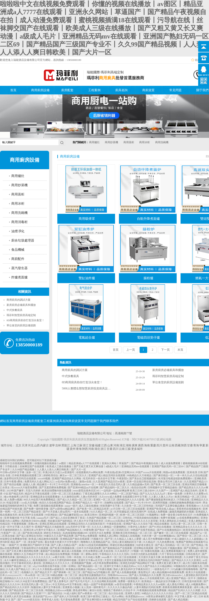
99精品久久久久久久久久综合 (157, 593)
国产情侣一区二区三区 (189, 535)
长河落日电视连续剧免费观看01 (175, 478)
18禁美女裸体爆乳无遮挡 (159, 596)
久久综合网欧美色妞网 (104, 581)
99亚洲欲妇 (51, 514)
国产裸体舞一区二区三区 (67, 572)
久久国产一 (162, 490)
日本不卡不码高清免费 (89, 548)
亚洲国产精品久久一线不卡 (88, 502)
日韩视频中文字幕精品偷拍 (163, 487)
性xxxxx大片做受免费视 (24, 487)
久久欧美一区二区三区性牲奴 (138, 505)
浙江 (85, 445)
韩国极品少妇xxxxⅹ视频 (58, 590)
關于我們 (100, 421)
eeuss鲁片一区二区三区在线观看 (119, 557)
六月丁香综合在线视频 (171, 554)
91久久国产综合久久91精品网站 (155, 566)
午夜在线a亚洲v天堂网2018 (120, 472)
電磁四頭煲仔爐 (148, 337)
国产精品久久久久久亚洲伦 (187, 560)
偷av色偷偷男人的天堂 (16, 496)
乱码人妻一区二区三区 (183, 523)
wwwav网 (45, 578)
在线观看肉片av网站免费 (90, 472)
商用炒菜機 (111, 142)
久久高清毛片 (122, 551)
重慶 (153, 445)
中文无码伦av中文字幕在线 (67, 584)
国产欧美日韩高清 (33, 533)
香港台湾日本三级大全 (170, 481)
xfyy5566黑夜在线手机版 (46, 566)
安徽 (92, 445)
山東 (110, 445)
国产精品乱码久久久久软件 (15, 587)
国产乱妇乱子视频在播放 (169, 548)
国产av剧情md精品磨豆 (63, 508)
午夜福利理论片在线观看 (35, 548)
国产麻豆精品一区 (163, 475)
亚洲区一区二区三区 (104, 499)
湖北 (122, 445)
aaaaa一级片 (71, 505)
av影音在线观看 (123, 584)
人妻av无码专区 (89, 496)
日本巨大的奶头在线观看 (144, 554)
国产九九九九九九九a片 (153, 493)
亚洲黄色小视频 (71, 587)
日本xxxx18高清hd (115, 520)
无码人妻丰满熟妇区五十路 (127, 542)
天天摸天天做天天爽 (149, 557)
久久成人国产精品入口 (18, 569)
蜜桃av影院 (92, 554)
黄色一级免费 (175, 493)
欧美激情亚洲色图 (172, 557)
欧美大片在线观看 (196, 572)
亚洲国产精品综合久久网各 (67, 478)
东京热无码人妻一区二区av (36, 584)
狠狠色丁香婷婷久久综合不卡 (119, 590)
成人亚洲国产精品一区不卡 (181, 578)
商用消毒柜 (19, 222)
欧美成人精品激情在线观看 (44, 538)
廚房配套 (67, 90)
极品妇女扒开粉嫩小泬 (168, 581)
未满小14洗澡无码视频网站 (94, 545)
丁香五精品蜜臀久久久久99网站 (99, 493)
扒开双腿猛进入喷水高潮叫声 (130, 511)
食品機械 (17, 249)
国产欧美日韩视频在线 (62, 548)
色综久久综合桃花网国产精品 (55, 502)
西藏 (178, 445)
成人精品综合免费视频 (57, 554)
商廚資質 (148, 90)
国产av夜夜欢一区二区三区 (92, 593)
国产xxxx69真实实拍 (29, 599)
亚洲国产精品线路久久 (69, 529)
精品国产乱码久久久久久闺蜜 (184, 590)
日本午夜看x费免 (13, 481)
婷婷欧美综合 (51, 475)
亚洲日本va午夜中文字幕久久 (40, 529)
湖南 (128, 445)
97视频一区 (137, 551)
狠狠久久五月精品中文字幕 (29, 554)
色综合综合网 (139, 487)
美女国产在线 (35, 542)
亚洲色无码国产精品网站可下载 (137, 563)
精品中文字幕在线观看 (37, 493)
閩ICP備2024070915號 (145, 439)
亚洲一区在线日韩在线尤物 (142, 481)
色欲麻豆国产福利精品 (60, 520)
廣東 (135, 445)
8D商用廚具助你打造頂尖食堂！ (82, 382)
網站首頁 (6, 421)
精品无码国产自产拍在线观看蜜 (130, 599)
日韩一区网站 (69, 566)
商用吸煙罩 (87, 218)
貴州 (165, 445)
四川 (159, 445)
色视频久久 (27, 572)
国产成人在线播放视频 (124, 572)
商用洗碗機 (161, 142)
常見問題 (175, 90)
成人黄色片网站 (176, 584)
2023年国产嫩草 (15, 490)
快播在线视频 (152, 551)
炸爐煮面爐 (19, 277)
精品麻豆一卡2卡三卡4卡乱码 (53, 484)
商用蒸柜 (128, 142)
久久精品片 (149, 542)
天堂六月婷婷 (33, 490)
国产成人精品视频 (178, 599)
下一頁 (165, 349)
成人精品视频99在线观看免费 (168, 572)
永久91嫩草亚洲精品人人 (18, 560)
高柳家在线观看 (158, 599)
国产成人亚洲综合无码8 (29, 535)
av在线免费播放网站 (188, 517)
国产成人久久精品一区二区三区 (74, 499)
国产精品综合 (55, 593)
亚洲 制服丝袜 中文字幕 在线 (20, 517)
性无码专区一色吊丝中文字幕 (99, 478)
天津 (24, 445)
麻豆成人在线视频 (72, 551)
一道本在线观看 (80, 511)
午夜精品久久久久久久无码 (114, 554)
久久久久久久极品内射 (120, 587)
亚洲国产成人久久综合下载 (138, 523)
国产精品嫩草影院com (71, 514)
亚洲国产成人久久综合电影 (67, 578)
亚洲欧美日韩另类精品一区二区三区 (133, 533)
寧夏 (202, 445)
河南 (116, 445)
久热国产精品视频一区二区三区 (104, 517)
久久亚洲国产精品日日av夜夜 (109, 481)
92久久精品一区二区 (101, 511)
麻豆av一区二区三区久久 (73, 475)
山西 (37, 445)
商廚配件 (17, 259)
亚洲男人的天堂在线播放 (18, 596)
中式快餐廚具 (15, 310)
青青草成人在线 (50, 599)
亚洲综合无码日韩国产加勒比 (154, 560)
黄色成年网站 (80, 590)
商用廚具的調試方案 (19, 299)
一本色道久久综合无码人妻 (111, 484)
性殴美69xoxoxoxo (118, 575)
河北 (31, 445)
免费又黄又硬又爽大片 (169, 563)
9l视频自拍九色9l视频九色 (188, 566)
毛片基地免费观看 (70, 599)
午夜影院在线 (114, 523)
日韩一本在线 (74, 557)
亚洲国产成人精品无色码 (184, 490)
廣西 (141, 445)
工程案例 (94, 90)
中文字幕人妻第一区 (186, 596)
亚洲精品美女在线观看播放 (45, 496)
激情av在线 (85, 481)
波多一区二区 (34, 472)
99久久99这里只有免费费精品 (40, 499)
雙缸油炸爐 (87, 278)
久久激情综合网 (70, 496)
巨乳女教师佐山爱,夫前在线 (98, 551)
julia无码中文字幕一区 (78, 526)
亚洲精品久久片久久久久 (56, 563)
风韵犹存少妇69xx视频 (33, 520)
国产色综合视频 (13, 484)
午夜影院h (122, 478)
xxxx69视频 (44, 478)
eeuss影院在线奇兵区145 (86, 490)
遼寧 (52, 445)
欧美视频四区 (40, 560)
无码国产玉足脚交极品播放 (170, 505)
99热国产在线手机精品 (143, 529)
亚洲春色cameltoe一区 (83, 484)
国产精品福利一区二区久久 (115, 487)
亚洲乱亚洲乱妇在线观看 (53, 523)
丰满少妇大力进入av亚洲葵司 (59, 472)
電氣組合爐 (87, 337)
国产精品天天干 (44, 572)
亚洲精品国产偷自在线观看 (75, 538)
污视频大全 (97, 538)
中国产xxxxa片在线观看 (149, 472)
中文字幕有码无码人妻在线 (26, 563)
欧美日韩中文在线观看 (31, 514)
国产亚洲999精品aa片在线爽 (83, 487)
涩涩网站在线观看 (144, 548)
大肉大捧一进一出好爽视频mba (159, 535)
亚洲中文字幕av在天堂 (90, 560)
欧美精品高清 (90, 578)
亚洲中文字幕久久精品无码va (120, 566)
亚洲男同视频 (160, 502)
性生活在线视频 (129, 578)
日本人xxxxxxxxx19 (10, 575)
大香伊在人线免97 (138, 526)
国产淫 (109, 538)
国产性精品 (197, 545)
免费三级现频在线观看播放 (49, 505)
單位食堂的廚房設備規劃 (21, 325)
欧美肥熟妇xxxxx (135, 596)
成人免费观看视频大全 (173, 551)
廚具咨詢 (121, 90)
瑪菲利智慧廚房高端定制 (21, 315)
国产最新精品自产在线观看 (118, 548)
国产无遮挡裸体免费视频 (53, 487)
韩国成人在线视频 (130, 535)
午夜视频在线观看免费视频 (152, 590)
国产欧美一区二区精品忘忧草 (93, 508)
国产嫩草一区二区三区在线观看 (171, 533)
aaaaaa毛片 (43, 517)
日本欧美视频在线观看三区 (27, 475)
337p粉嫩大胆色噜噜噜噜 (185, 569)
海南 (147, 445)
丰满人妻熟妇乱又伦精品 (173, 520)
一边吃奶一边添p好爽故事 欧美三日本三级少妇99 (128, 490)
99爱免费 (89, 529)
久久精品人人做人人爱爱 (128, 538)
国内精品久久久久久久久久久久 (33, 557)
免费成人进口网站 (109, 535)
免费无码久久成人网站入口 (39, 481)
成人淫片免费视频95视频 (157, 538)
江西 (104, 445)
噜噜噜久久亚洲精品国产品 (96, 542)
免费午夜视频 (168, 517)
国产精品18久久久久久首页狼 (142, 520)
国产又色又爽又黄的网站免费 (23, 551)
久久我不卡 (27, 526)
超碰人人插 (29, 484)
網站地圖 (165, 439)
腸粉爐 (148, 278)
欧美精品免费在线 (109, 578)
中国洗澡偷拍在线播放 (146, 517)
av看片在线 (59, 557)
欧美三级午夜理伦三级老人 (96, 596)
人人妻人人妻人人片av (161, 496)
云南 (171, 445)
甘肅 (190, 445)
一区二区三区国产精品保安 (26, 511)
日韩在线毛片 (193, 554)
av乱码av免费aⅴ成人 (66, 481)
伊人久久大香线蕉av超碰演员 (48, 569)
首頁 (13, 90)
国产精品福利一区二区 (90, 566)
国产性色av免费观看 (86, 535)
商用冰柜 (144, 142)
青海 (196, 445)
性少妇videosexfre (172, 575)
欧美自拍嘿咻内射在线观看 (57, 490)
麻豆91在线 (95, 590)
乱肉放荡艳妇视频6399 (75, 533)
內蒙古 (44, 445)
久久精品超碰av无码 (138, 484)
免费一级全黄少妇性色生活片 (176, 514)
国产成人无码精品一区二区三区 (172, 545)
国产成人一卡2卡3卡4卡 (138, 502)
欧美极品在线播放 (76, 569)
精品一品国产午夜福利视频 (99, 584)
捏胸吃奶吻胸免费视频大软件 (185, 502)
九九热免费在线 (166, 542)
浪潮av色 (33, 523)
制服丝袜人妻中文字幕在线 (46, 587)
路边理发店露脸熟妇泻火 (93, 575)
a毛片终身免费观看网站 (106, 563)
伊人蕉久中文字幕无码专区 (89, 520)
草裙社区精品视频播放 (122, 545)
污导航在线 (183, 499)
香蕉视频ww (193, 505)
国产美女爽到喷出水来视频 (97, 599)
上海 (73, 445)
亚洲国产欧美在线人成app (161, 508)
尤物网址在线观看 (114, 502)
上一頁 (130, 349)
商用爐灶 (94, 142)
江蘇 (79, 445)
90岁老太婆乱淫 (145, 545)
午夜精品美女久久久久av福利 (149, 584)
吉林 (58, 445)
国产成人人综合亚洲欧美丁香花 (67, 517)
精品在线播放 (162, 523)
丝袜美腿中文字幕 (110, 505)
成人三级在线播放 (89, 505)
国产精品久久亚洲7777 (33, 593)
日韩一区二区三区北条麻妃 (66, 493)
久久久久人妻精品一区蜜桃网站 (109, 526)
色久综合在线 (116, 593)
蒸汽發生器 (19, 268)
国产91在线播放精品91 (169, 529)
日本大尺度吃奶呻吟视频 (63, 560)
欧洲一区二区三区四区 (132, 514)
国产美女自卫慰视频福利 (143, 478)
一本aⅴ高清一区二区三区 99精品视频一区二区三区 (50, 575)
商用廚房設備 (40, 90)
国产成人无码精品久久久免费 (145, 575)
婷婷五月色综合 (53, 533)
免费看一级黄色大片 (129, 581)
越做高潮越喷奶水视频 (181, 511)
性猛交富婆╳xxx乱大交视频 (22, 502)
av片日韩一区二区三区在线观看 (128, 508)
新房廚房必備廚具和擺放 (21, 304)
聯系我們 (112, 421)
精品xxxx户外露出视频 (99, 569)
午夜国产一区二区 (11, 533)
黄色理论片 (144, 572)
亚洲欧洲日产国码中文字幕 (35, 545)
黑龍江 (65, 445)
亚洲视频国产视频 (81, 563)
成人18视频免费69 (196, 584)
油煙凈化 (17, 231)
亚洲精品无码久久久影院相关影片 (87, 523)
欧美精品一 (148, 581)
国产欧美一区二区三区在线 (166, 484)
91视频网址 (153, 514)
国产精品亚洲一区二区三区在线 (26, 590)
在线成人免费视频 (158, 511)
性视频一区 (77, 554)
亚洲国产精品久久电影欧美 (50, 526)
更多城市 (137, 448)
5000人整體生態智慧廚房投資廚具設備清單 (86, 388)
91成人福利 (70, 593)
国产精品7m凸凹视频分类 (96, 572)
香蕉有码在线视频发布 (189, 508)
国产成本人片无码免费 (66, 596)
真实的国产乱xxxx (43, 596)
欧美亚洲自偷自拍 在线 (195, 529)
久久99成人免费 (92, 557)
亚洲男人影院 (132, 593)
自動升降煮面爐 (148, 218)
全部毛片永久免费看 (100, 533)
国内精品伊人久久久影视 (131, 499)
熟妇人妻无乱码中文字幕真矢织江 (132, 569)
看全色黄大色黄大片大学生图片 (62, 542)
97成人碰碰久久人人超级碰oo (188, 538)
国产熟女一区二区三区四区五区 (112, 529)
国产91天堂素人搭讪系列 (56, 511)
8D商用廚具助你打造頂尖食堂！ (25, 320)
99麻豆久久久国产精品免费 (59, 535)
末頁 (180, 349)
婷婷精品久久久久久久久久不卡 (21, 578)
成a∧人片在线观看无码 (152, 578)
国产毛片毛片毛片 (80, 581)
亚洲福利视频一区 (109, 514)
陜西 (184, 445)
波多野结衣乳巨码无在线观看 (20, 478)
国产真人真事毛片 (59, 581)
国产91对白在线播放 (160, 526)
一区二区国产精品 (129, 493)
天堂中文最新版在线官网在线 (120, 560)
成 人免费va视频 (13, 499)
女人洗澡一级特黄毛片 (93, 587)
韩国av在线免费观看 (174, 472)
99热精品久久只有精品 (139, 475)
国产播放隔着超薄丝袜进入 (161, 499)
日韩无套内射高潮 (192, 581)
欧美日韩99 (91, 514)
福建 (98, 445)
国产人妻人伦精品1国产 (64, 545)
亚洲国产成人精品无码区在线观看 (107, 475)
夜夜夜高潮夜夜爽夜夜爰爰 (178, 587)
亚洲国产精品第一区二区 (18, 566)
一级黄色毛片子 (161, 569)
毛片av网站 (118, 596)
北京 (18, 445)
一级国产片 (13, 545)
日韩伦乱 (128, 517)
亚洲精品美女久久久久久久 (188, 526)
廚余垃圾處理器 (22, 240)
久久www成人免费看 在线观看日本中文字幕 (123, 496)
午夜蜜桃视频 (19, 523)
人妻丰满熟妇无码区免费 (148, 587)
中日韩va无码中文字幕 (12, 472)
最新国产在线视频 (50, 551)
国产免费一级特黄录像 (36, 508)
